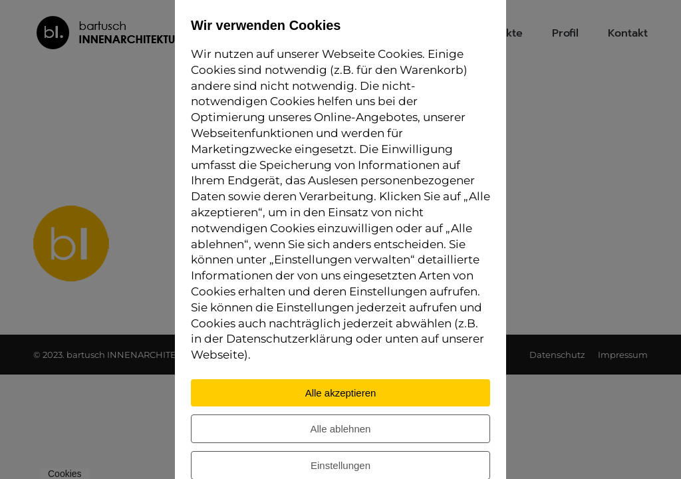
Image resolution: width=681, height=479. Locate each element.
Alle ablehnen (341, 428)
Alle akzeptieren (340, 393)
